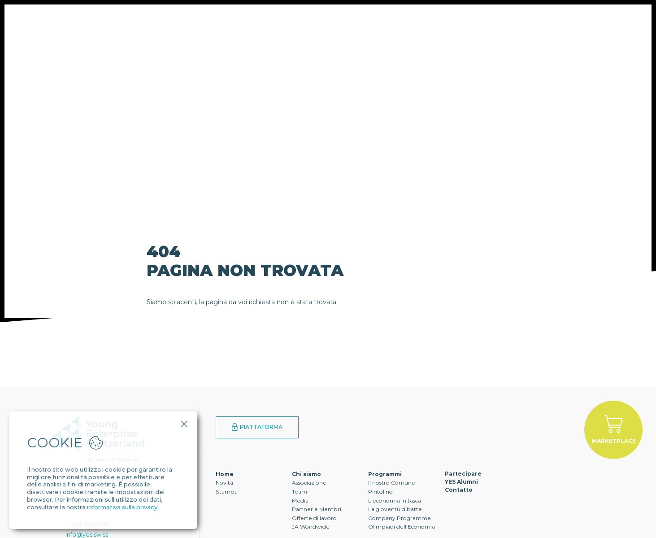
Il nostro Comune (391, 482)
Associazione (309, 482)
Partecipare (276, 33)
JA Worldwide (311, 526)
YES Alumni (343, 33)
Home (225, 474)
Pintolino (380, 491)
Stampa (227, 491)
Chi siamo (146, 33)
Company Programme (399, 518)
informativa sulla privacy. (123, 507)
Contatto (406, 33)
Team (299, 491)
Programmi (209, 33)
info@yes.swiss (86, 534)
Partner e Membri (316, 509)
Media (300, 500)
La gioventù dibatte (395, 509)
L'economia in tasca (394, 500)
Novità (224, 482)
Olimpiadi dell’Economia (401, 526)
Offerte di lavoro (314, 518)
